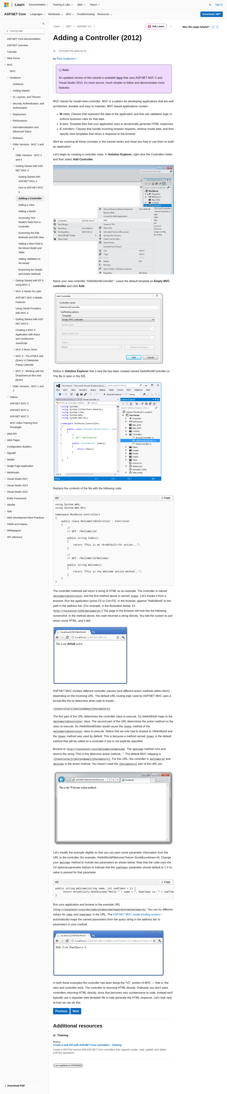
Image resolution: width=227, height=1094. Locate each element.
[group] (113, 892)
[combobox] (24, 31)
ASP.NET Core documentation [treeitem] (23, 39)
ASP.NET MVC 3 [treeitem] (19, 416)
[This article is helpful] (213, 27)
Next (76, 1011)
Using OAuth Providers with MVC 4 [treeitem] (28, 310)
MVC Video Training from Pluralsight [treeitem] (24, 425)
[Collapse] (43, 24)
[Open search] (210, 5)
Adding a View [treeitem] (26, 205)
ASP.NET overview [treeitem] (17, 45)
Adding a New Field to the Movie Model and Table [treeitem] (30, 248)
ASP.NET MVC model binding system (136, 914)
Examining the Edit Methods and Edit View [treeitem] (31, 235)
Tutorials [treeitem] (11, 51)
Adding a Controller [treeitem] (30, 198)
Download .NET (212, 14)
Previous (61, 1011)
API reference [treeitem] (14, 537)
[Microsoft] (6, 4)
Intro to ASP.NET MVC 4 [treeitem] (30, 189)
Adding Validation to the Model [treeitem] (29, 261)
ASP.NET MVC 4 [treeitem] (19, 410)
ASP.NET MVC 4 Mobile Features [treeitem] (29, 299)
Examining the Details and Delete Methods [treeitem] (30, 272)
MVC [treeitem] (12, 71)
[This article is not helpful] (217, 27)
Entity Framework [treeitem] (16, 498)
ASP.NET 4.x (84, 26)
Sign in (219, 4)
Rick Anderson (66, 58)
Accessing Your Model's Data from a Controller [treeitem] (29, 222)
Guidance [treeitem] (18, 84)
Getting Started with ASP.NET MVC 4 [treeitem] (29, 179)
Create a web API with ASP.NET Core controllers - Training (87, 1045)
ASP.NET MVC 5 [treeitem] (19, 403)
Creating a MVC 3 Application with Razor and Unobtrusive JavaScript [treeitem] (28, 337)
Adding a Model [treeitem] (27, 211)
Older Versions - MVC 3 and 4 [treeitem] (29, 157)
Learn (57, 26)
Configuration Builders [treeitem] (19, 446)
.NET (68, 26)
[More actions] (171, 26)
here (120, 77)
